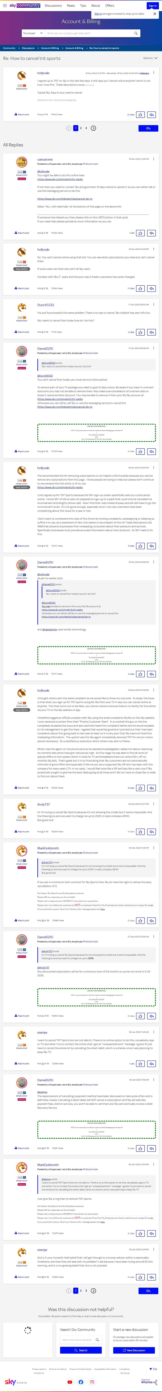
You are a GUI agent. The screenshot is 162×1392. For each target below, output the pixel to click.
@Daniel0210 (48, 584)
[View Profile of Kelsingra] (144, 73)
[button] (153, 72)
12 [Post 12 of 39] (43, 1063)
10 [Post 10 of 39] (43, 920)
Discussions (53, 5)
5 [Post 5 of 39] (42, 451)
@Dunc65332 (48, 363)
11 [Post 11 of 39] (42, 1016)
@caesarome (49, 629)
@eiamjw (42, 1092)
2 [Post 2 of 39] (42, 233)
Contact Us (39, 1373)
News (71, 5)
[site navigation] (5, 5)
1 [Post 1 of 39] (42, 114)
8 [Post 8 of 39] (42, 788)
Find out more (90, 164)
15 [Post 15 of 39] (43, 1277)
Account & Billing (81, 21)
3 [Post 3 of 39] (42, 288)
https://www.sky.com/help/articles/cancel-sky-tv (65, 198)
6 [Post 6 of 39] (42, 546)
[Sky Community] (25, 5)
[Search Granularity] (33, 33)
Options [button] (148, 58)
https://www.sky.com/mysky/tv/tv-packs (60, 179)
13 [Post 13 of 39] (43, 1148)
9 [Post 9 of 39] (42, 831)
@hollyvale (43, 171)
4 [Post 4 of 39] (42, 332)
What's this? (21, 89)
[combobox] (88, 33)
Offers (109, 5)
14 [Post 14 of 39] (43, 1233)
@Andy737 (47, 862)
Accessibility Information (105, 1369)
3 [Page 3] (86, 128)
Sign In (153, 5)
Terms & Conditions (58, 1369)
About (95, 5)
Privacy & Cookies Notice (80, 1369)
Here (103, 909)
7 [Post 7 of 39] (42, 674)
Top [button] (155, 1368)
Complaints (124, 1369)
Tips (83, 5)
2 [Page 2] (81, 128)
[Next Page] (93, 128)
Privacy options (39, 1369)
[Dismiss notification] (154, 13)
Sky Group (125, 1373)
